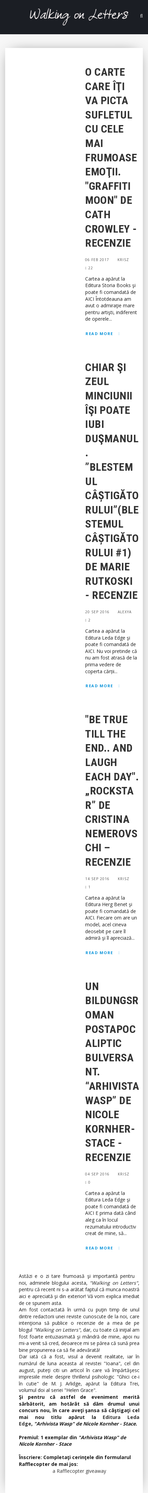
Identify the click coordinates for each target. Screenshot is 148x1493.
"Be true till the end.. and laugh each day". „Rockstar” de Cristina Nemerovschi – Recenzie (112, 790)
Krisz (123, 259)
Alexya (125, 611)
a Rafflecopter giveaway (79, 1471)
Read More (99, 333)
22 (89, 268)
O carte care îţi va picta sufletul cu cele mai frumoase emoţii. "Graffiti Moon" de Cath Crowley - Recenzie (111, 157)
